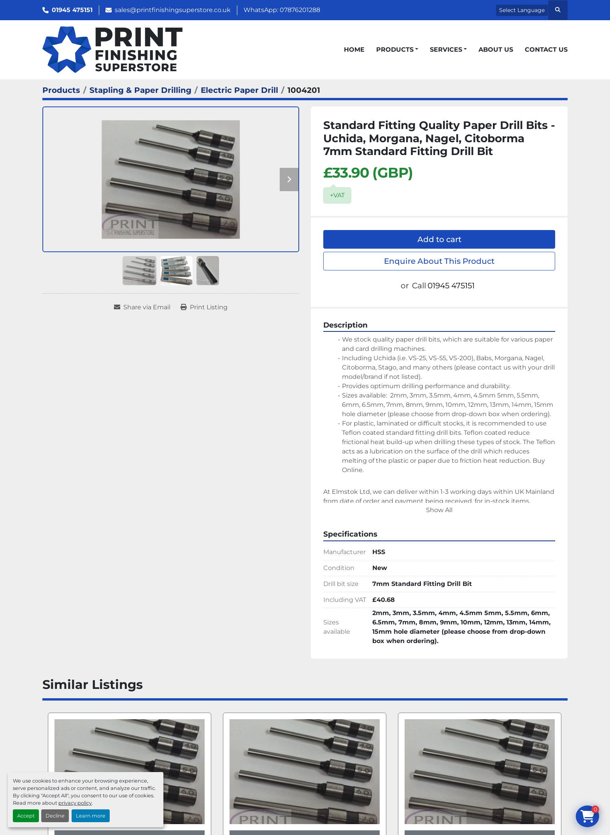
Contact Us (546, 49)
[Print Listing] (204, 307)
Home (354, 49)
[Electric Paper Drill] (239, 90)
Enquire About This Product (439, 261)
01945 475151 (72, 10)
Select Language (522, 10)
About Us (496, 49)
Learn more (90, 816)
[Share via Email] (142, 307)
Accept (26, 816)
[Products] (61, 90)
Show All (439, 510)
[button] (397, 49)
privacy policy (75, 803)
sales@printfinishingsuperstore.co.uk (173, 10)
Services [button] (446, 49)
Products (395, 49)
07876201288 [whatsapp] (300, 10)
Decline (55, 816)
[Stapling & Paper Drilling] (140, 90)
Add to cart (439, 239)
